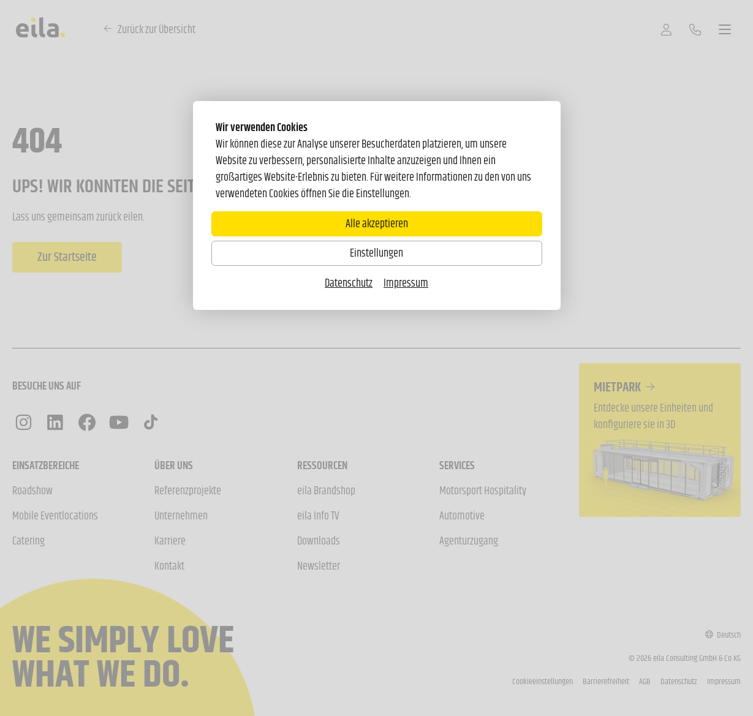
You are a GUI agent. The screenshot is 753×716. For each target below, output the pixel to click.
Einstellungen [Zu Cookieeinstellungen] (376, 252)
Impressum (406, 282)
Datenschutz (349, 282)
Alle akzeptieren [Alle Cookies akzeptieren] (377, 223)
